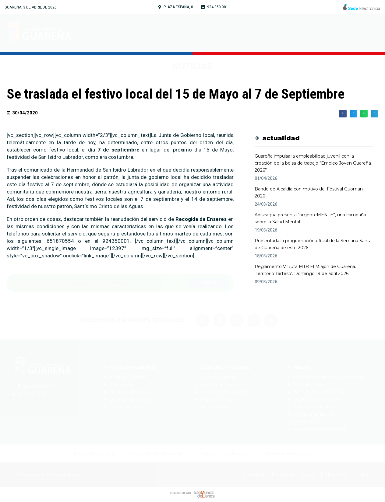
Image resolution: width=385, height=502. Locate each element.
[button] (209, 283)
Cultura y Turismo (235, 33)
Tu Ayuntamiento (166, 33)
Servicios (290, 33)
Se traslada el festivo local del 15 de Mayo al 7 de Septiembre (175, 94)
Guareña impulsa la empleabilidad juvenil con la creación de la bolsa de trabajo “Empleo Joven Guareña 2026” (313, 163)
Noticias (329, 33)
